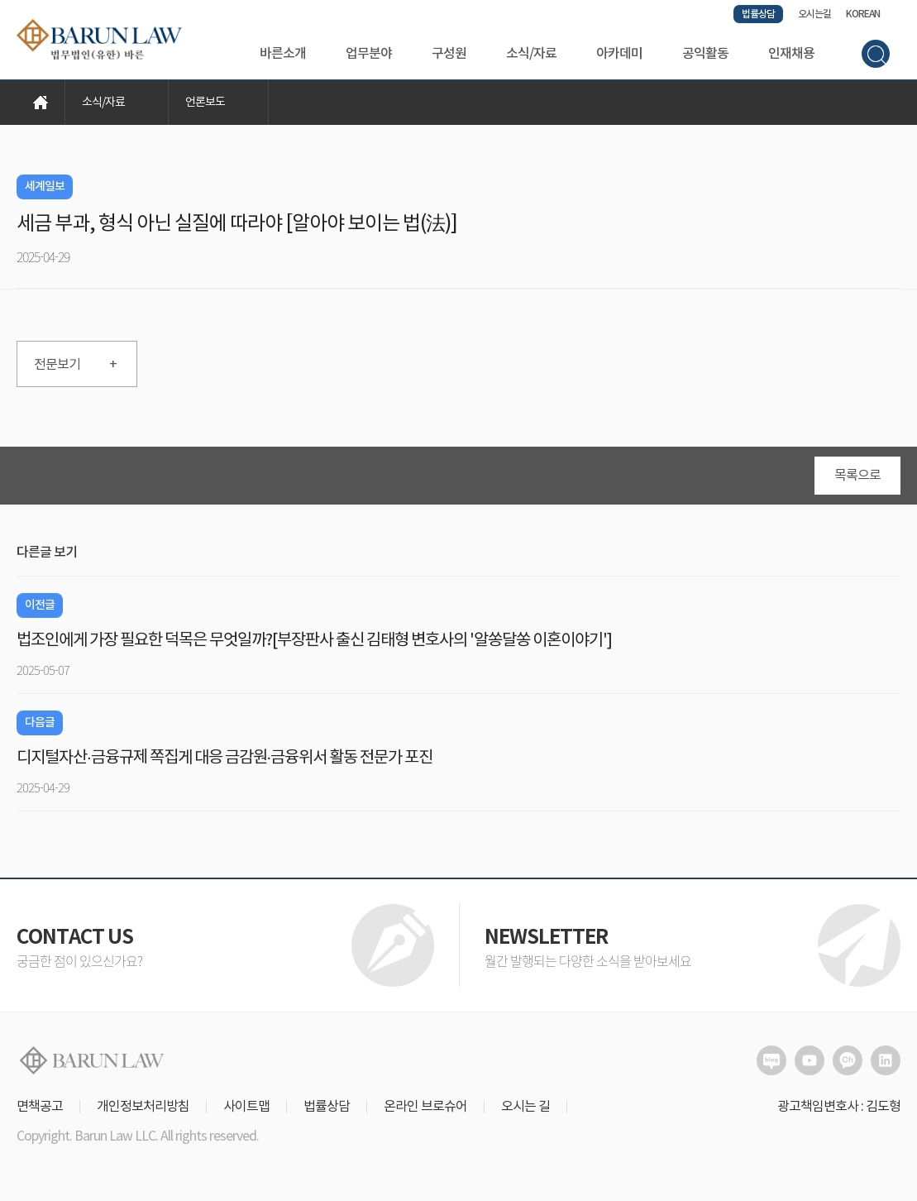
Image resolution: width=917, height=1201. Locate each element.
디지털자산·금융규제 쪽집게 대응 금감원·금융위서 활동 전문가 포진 (224, 758)
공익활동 (705, 53)
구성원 (449, 53)
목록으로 (857, 475)
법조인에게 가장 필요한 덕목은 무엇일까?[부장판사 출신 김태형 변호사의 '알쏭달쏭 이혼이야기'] (314, 640)
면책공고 (40, 1106)
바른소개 (283, 53)
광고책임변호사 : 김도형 (838, 1106)
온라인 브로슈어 (425, 1106)
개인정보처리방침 (143, 1106)
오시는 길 (525, 1106)
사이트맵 (246, 1106)
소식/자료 (531, 53)
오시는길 (814, 14)
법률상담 (758, 14)
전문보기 (75, 364)
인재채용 (791, 53)
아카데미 (619, 53)
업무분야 (369, 53)
